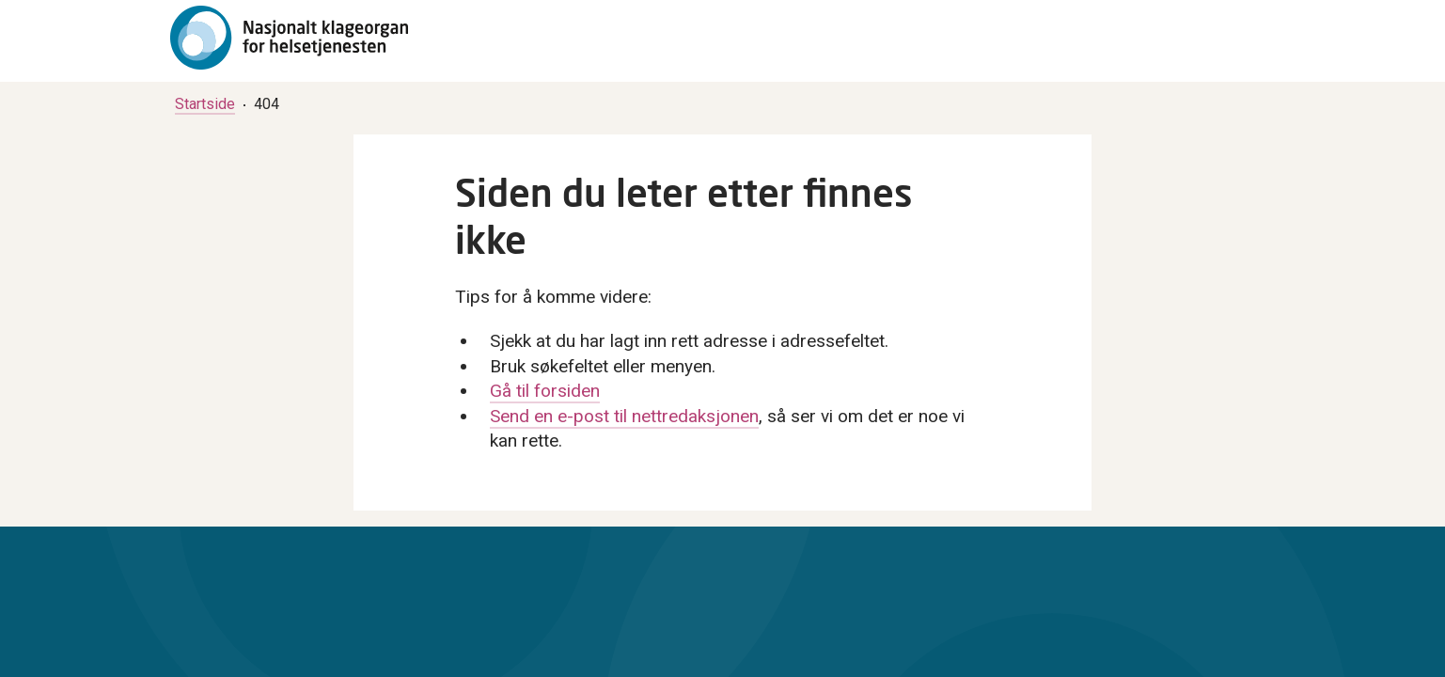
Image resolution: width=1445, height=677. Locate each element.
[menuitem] (205, 104)
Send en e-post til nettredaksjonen (624, 416)
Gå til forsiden (545, 390)
